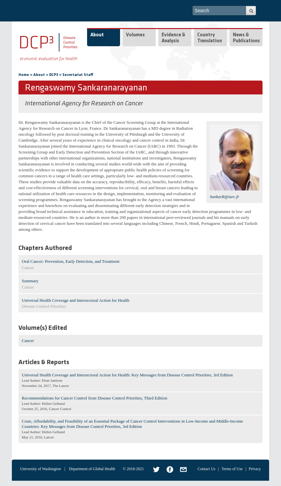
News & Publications (246, 38)
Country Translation (209, 38)
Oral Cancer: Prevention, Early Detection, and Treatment (70, 261)
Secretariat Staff (77, 75)
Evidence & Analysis (173, 38)
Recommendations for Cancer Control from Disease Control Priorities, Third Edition (94, 398)
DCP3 (53, 75)
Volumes (135, 35)
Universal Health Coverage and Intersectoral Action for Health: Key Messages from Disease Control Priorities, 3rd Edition (127, 374)
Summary (30, 280)
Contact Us (206, 469)
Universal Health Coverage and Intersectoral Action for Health (75, 300)
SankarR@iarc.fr (224, 196)
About (97, 35)
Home (23, 75)
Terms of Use (231, 469)
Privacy (255, 469)
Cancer (28, 340)
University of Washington (40, 469)
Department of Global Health (92, 469)
